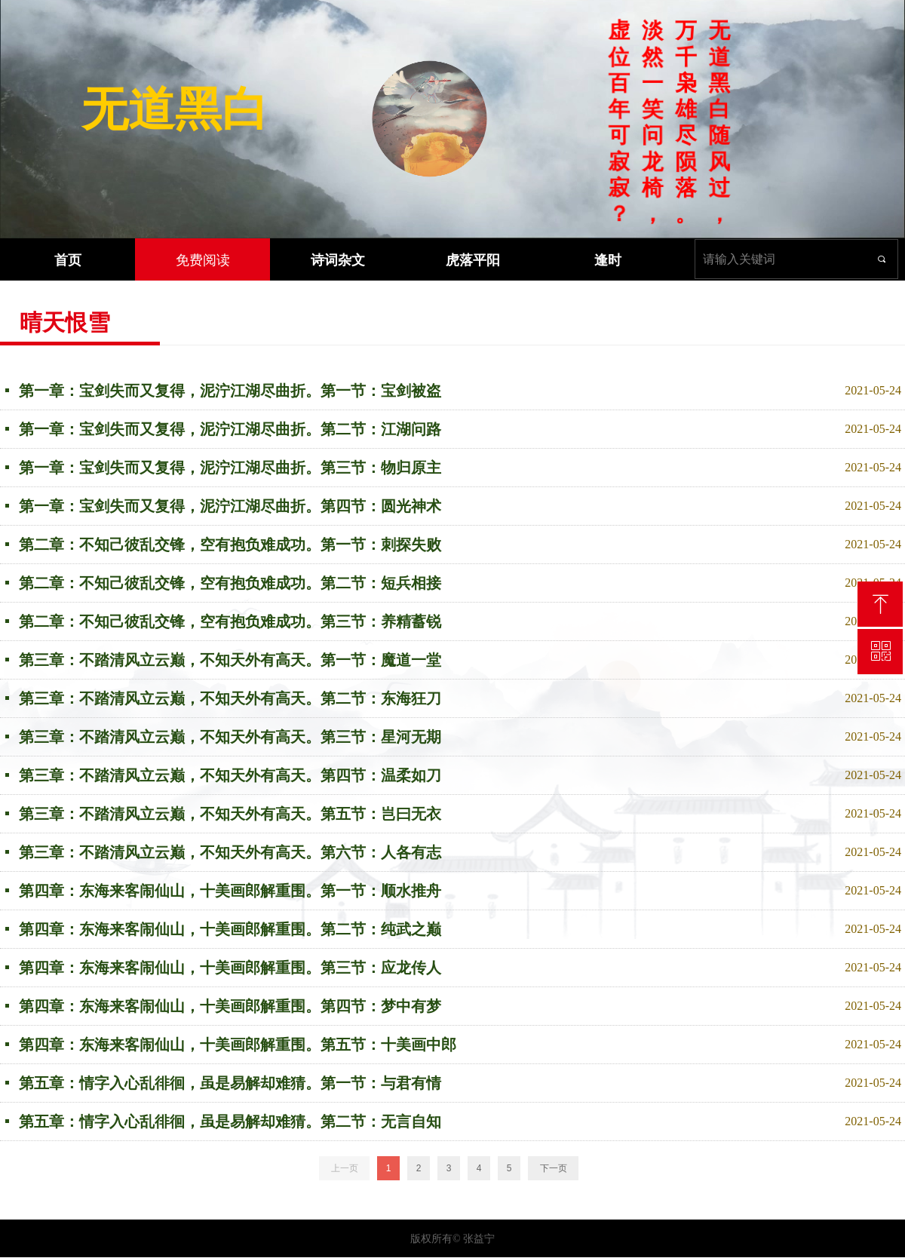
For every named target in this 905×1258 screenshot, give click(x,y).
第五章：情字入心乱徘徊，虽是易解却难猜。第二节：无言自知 (230, 1121)
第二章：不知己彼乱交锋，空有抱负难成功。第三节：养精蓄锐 (230, 621)
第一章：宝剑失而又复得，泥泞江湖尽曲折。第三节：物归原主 (230, 467)
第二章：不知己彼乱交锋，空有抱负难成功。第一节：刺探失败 (230, 544)
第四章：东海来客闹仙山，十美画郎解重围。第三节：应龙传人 (230, 967)
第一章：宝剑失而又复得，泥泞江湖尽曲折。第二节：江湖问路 (230, 429)
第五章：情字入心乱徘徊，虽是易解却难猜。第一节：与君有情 (230, 1083)
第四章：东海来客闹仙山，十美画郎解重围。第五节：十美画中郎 (237, 1044)
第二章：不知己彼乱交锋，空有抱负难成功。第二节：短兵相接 (230, 583)
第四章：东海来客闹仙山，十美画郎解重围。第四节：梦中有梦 (230, 1006)
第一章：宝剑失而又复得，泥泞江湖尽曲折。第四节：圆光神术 (230, 506)
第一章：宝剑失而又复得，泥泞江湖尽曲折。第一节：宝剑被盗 (230, 390)
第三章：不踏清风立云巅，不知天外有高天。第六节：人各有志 (230, 852)
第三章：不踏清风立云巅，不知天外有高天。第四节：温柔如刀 (230, 775)
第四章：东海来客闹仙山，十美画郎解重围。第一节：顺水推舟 (230, 890)
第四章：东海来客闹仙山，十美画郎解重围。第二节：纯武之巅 (230, 929)
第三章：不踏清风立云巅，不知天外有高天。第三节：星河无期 (230, 737)
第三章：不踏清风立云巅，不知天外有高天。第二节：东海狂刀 (230, 698)
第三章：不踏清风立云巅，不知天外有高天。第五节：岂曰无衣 (230, 813)
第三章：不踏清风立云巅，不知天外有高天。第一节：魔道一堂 (230, 660)
